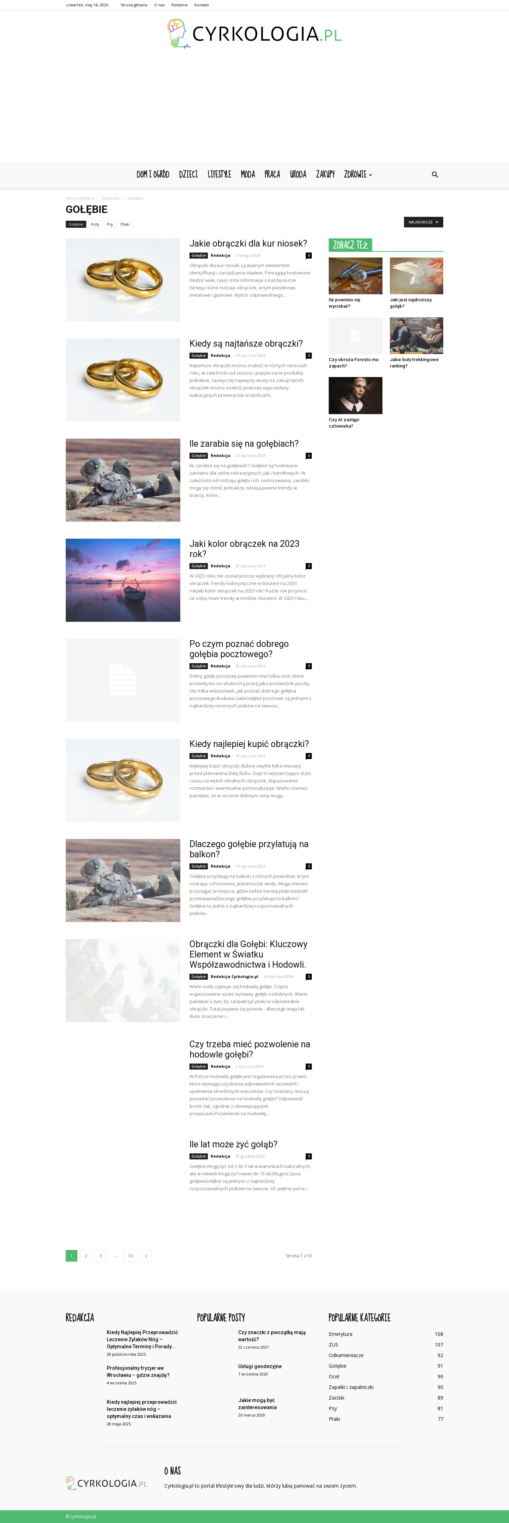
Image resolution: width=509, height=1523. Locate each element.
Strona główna (134, 4)
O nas (159, 4)
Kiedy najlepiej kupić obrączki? (249, 744)
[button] (434, 175)
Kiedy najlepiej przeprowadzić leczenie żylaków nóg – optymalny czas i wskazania (142, 1409)
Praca (272, 175)
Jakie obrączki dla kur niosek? (248, 243)
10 (130, 1256)
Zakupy (325, 175)
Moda (248, 175)
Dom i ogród (153, 175)
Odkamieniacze (346, 1355)
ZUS (333, 1344)
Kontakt (201, 4)
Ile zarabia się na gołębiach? (244, 444)
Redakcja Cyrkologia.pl (234, 976)
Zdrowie (358, 175)
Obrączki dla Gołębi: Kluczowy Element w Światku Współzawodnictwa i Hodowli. (248, 954)
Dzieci (188, 175)
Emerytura (340, 1334)
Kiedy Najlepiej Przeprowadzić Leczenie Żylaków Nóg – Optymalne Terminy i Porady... (142, 1339)
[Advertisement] (254, 109)
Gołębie (76, 224)
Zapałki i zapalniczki (351, 1387)
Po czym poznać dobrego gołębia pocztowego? (239, 649)
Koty (95, 224)
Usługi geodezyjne (260, 1366)
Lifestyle (219, 175)
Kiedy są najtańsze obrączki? (246, 343)
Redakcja (220, 255)
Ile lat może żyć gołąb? (233, 1144)
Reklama (179, 4)
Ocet (334, 1376)
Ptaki (125, 224)
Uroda (298, 175)
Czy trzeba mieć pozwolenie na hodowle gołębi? (249, 1049)
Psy (110, 224)
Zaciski (336, 1397)
